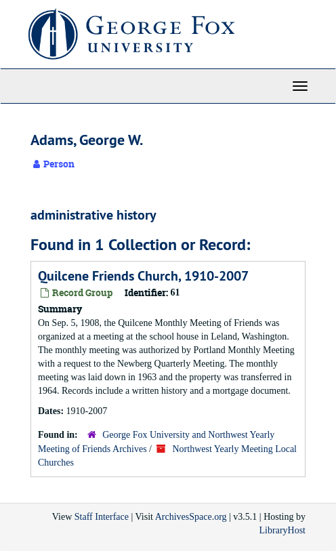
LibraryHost (282, 530)
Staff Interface (102, 517)
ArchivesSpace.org (191, 517)
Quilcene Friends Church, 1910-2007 (143, 276)
